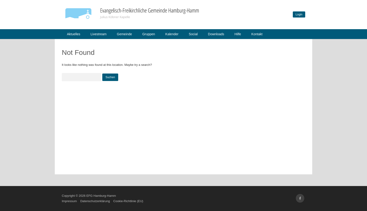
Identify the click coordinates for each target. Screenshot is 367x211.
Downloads (216, 34)
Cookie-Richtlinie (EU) (128, 201)
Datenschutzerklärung (95, 201)
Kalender (171, 34)
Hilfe (238, 34)
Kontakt (256, 34)
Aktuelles (73, 34)
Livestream (98, 34)
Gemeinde (124, 34)
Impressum (69, 201)
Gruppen (148, 34)
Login (299, 14)
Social (193, 34)
